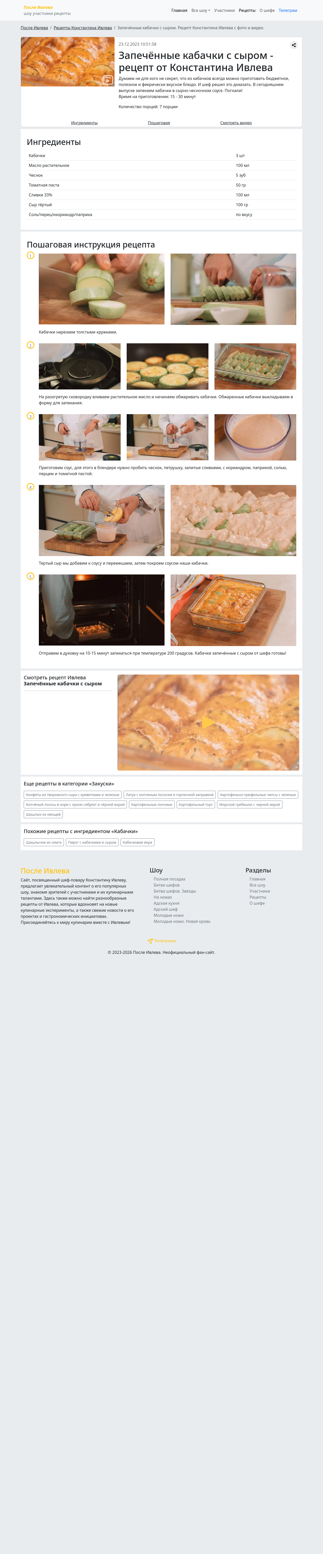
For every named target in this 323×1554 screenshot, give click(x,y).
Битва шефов (167, 885)
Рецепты (247, 10)
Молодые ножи (169, 915)
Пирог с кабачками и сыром (92, 842)
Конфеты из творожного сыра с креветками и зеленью (72, 794)
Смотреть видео (236, 123)
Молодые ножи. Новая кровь (182, 921)
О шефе (267, 10)
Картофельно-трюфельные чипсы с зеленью (258, 794)
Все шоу (257, 885)
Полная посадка (169, 879)
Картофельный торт (196, 804)
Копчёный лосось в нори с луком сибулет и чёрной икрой (75, 804)
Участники (224, 10)
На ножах (163, 897)
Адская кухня (166, 903)
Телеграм (288, 10)
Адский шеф (166, 909)
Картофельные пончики (151, 804)
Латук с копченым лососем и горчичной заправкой (170, 794)
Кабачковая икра (137, 842)
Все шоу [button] (199, 10)
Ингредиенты (84, 123)
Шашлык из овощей (43, 814)
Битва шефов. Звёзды (175, 891)
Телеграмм (161, 940)
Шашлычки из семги (44, 842)
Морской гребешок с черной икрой (249, 804)
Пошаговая (159, 123)
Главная (179, 10)
